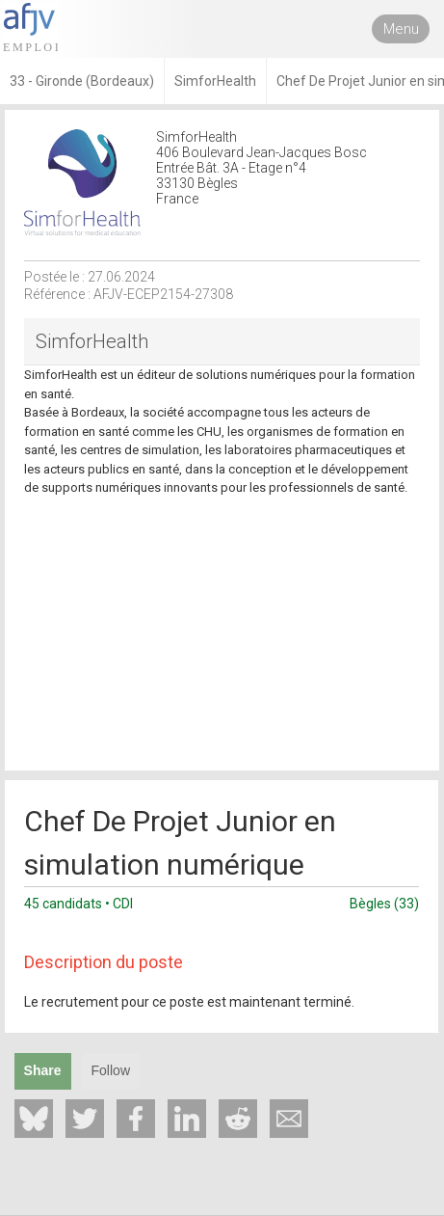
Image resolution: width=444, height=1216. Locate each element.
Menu (401, 29)
